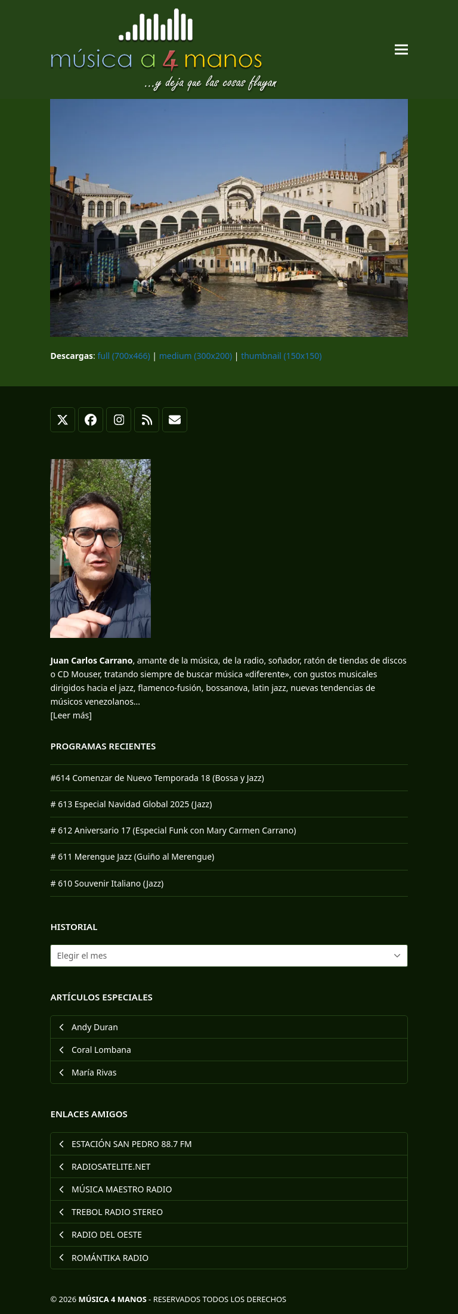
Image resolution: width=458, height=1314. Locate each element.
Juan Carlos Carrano (91, 660)
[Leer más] (70, 715)
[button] (401, 50)
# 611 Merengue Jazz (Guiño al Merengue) (132, 856)
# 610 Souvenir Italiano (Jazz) (106, 883)
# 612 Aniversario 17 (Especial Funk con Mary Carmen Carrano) (173, 830)
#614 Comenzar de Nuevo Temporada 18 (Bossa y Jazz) (157, 777)
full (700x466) (124, 355)
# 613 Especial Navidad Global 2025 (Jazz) (131, 804)
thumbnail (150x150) (281, 355)
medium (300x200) (195, 355)
